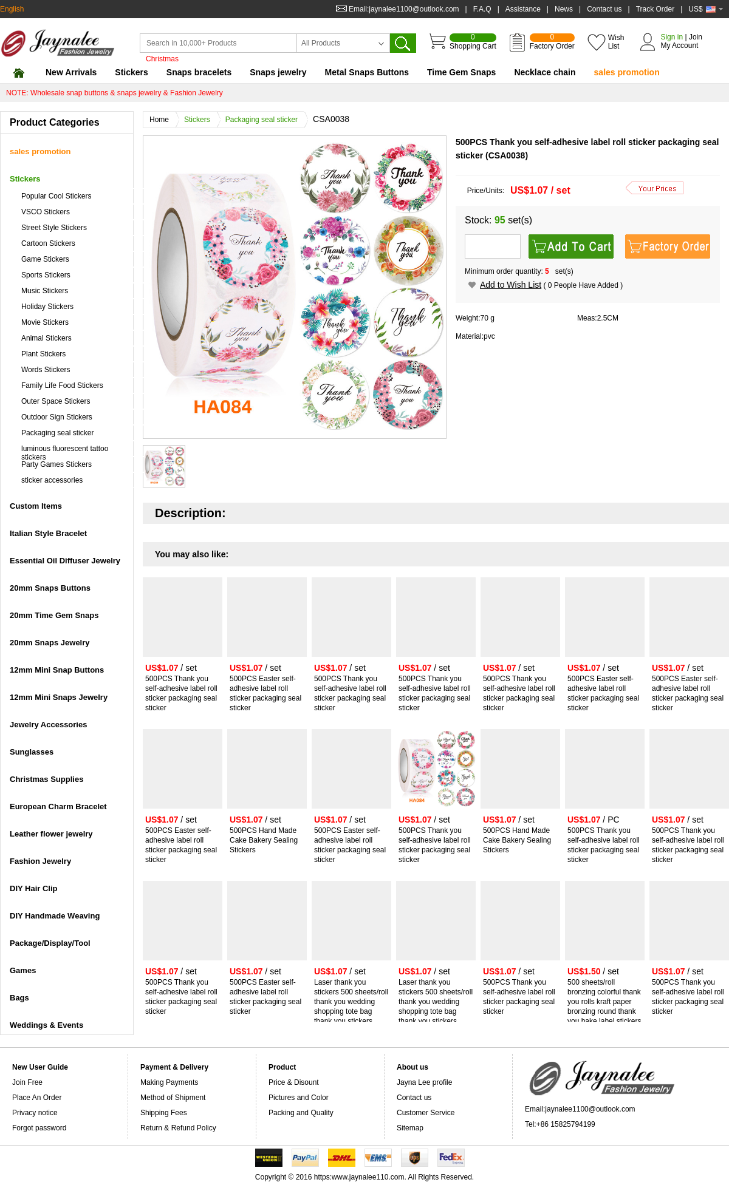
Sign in (671, 37)
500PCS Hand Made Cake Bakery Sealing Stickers (264, 840)
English (12, 9)
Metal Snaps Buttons (367, 72)
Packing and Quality (301, 1113)
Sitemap (410, 1128)
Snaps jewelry (278, 72)
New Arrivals (71, 72)
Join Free (27, 1082)
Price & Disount (294, 1082)
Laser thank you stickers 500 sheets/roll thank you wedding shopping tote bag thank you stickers (351, 1001)
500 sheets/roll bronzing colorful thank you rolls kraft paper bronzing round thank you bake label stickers (604, 1001)
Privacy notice (35, 1113)
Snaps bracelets (198, 72)
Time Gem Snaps (461, 72)
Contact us (604, 9)
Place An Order (36, 1097)
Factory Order (552, 41)
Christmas (162, 59)
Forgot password (39, 1128)
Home (162, 120)
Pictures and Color (299, 1097)
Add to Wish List (510, 285)
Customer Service (425, 1113)
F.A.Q (482, 9)
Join (695, 37)
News (564, 9)
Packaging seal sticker (264, 120)
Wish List (616, 41)
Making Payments (169, 1082)
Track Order (655, 9)
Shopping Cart (473, 41)
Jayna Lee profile (424, 1082)
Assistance (523, 9)
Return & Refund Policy (178, 1128)
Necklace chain (544, 72)
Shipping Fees (163, 1113)
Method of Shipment (172, 1097)
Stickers (131, 72)
